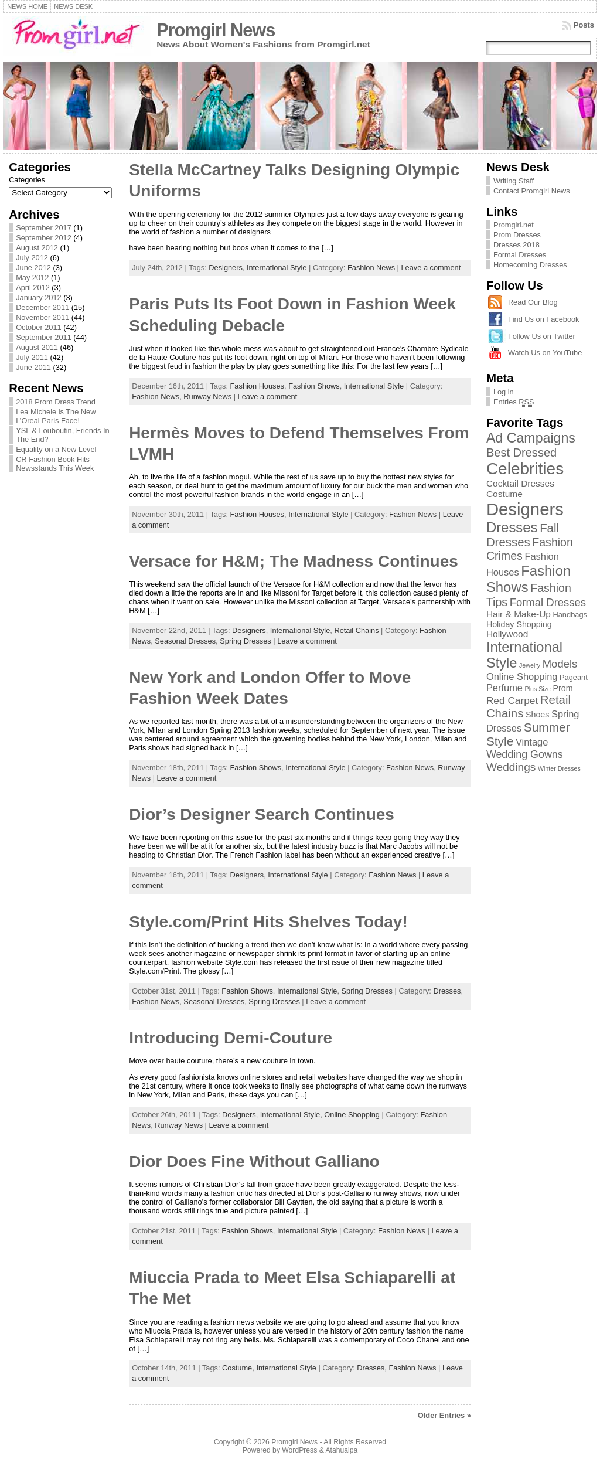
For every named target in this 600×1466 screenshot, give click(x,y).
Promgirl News (215, 30)
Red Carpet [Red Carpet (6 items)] (512, 700)
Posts (584, 25)
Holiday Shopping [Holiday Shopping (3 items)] (519, 624)
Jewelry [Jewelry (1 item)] (529, 665)
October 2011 (39, 327)
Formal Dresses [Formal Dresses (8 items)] (548, 602)
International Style (276, 267)
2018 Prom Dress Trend (56, 401)
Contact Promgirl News (531, 190)
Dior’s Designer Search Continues (261, 814)
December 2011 (42, 307)
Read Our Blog (533, 302)
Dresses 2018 (516, 244)
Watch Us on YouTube (545, 352)
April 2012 (33, 287)
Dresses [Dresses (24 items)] (512, 527)
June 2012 (33, 267)
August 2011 (37, 347)
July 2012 (32, 257)
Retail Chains (356, 630)
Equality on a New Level (56, 449)
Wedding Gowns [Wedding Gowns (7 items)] (524, 754)
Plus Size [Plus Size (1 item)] (538, 688)
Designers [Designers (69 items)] (525, 509)
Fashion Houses (257, 386)
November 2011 (42, 317)
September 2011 (43, 337)
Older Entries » (444, 1415)
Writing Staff (513, 180)
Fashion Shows (314, 386)
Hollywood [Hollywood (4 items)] (507, 634)
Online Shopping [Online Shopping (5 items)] (522, 676)
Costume (237, 1367)
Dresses (447, 991)
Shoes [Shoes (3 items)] (537, 714)
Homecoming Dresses (530, 264)
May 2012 (32, 277)
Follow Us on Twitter (541, 336)
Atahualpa (341, 1450)
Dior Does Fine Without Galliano (254, 1161)
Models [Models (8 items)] (560, 664)
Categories (27, 179)
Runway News (207, 396)
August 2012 (37, 247)
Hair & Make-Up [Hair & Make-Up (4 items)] (518, 614)
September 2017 (43, 227)
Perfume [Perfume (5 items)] (504, 687)
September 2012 (43, 237)
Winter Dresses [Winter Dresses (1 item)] (559, 768)
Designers (226, 267)
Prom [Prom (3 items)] (563, 688)
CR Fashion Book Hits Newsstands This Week (55, 463)
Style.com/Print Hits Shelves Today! (268, 922)
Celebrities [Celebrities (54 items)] (525, 469)
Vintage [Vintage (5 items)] (532, 742)
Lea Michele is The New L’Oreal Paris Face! (56, 416)
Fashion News (371, 267)
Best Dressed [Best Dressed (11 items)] (521, 452)
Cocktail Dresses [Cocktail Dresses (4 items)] (520, 483)
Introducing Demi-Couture (230, 1038)
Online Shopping (352, 1114)
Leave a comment (431, 267)
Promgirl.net (513, 224)
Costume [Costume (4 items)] (504, 494)
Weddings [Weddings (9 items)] (511, 767)
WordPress (299, 1450)
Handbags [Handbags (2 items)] (570, 614)
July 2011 (32, 357)
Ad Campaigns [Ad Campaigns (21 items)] (530, 437)
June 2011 (33, 367)
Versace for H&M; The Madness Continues (293, 561)
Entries (513, 402)
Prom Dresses (517, 234)
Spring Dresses (245, 641)
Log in (503, 391)
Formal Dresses (519, 254)
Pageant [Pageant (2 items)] (574, 677)
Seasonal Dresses (185, 641)
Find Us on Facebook (543, 319)
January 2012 (39, 297)
